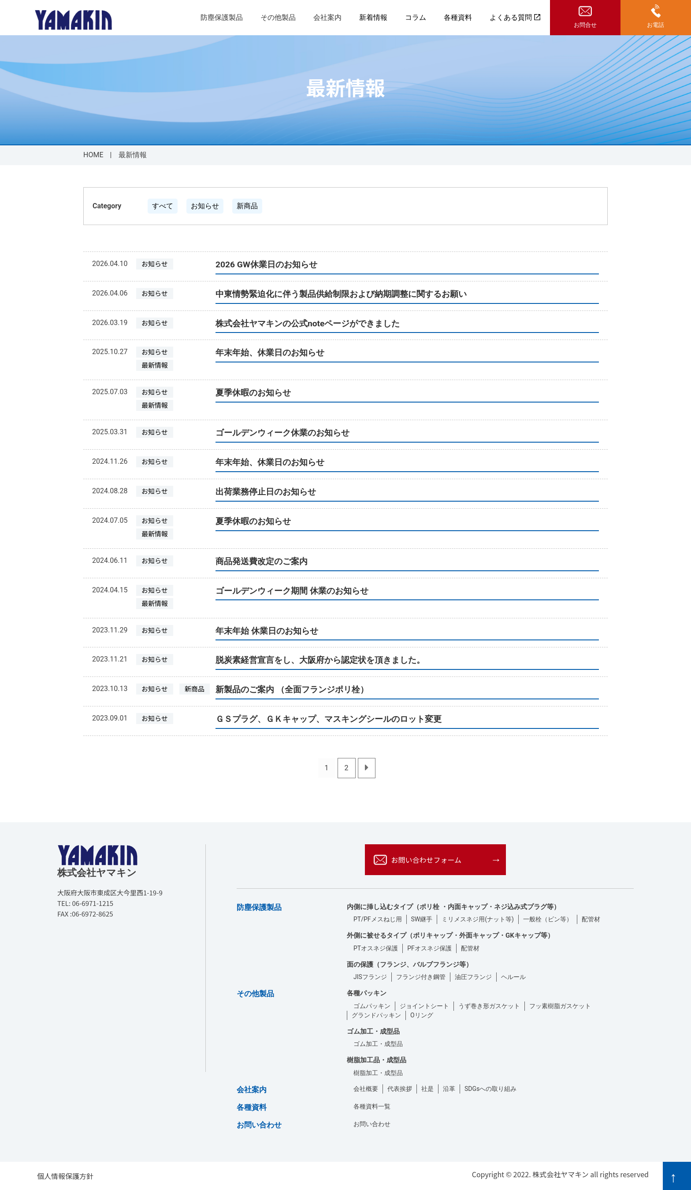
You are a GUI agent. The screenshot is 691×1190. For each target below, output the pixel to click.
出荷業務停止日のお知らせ (265, 492)
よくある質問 (515, 17)
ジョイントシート (424, 1005)
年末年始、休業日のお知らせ (269, 352)
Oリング (421, 1015)
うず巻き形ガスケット (489, 1005)
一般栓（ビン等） (547, 919)
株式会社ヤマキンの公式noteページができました (307, 323)
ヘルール (513, 976)
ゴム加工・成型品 (378, 1043)
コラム (415, 17)
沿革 (449, 1088)
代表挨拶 (399, 1088)
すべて (162, 206)
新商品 (247, 206)
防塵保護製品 (222, 18)
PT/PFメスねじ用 (377, 919)
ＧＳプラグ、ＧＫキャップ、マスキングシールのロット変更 (328, 719)
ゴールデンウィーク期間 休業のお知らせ (291, 591)
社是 (427, 1088)
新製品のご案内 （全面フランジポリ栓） (291, 689)
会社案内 (327, 18)
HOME (93, 155)
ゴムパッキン (371, 1005)
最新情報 (154, 365)
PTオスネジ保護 (375, 948)
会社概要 (365, 1088)
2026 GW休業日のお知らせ (266, 264)
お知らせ (205, 206)
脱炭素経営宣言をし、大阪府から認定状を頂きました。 (320, 660)
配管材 (591, 919)
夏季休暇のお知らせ (253, 393)
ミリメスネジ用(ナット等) (478, 919)
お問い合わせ (371, 1123)
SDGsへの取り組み (490, 1088)
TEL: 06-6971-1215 (85, 903)
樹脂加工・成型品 (378, 1072)
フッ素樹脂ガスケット (560, 1005)
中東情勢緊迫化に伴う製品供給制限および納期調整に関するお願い (341, 294)
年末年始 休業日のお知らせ (266, 631)
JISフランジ (370, 976)
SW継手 (422, 919)
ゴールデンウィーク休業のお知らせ (282, 433)
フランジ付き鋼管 (421, 976)
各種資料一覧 (371, 1106)
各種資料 (458, 17)
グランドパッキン (376, 1015)
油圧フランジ (473, 976)
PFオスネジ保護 (429, 948)
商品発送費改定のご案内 (261, 561)
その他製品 (278, 18)
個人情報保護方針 (65, 1176)
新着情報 (373, 17)
